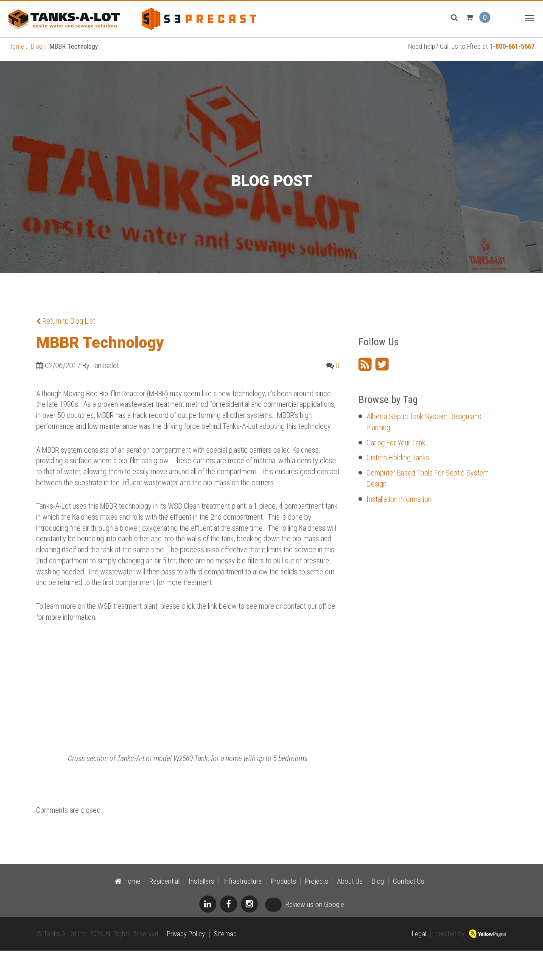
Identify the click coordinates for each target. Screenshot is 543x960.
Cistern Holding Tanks (398, 466)
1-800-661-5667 (512, 56)
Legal (419, 943)
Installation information (399, 508)
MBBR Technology (100, 352)
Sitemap (225, 943)
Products (283, 890)
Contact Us (408, 890)
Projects (316, 890)
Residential (164, 890)
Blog (36, 56)
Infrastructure (242, 890)
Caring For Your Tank (396, 452)
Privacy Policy (186, 943)
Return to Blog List (65, 330)
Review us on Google (304, 914)
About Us (350, 890)
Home (16, 56)
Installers (201, 890)
